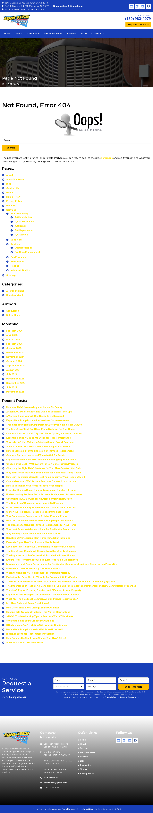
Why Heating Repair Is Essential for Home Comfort (34, 533)
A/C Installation (23, 217)
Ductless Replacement (27, 252)
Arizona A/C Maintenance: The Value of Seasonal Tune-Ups (39, 411)
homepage (107, 158)
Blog (8, 183)
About (9, 175)
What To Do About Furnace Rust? (24, 642)
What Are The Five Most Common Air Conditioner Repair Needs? (42, 598)
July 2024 (11, 374)
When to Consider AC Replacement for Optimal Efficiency (38, 572)
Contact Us (12, 188)
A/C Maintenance (24, 221)
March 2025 (13, 339)
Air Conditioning (19, 213)
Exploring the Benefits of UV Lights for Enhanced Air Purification (42, 577)
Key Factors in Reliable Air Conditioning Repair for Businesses (40, 546)
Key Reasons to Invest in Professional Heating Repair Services (41, 459)
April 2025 (12, 335)
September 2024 (15, 365)
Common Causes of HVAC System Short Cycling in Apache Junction (44, 433)
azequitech (12, 310)
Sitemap (11, 275)
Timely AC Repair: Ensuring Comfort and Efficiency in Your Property (43, 590)
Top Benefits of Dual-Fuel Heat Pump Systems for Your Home (40, 429)
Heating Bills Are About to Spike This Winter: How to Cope (38, 612)
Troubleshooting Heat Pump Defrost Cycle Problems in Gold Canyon (44, 424)
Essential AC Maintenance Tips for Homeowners (33, 568)
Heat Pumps (17, 261)
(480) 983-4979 (138, 19)
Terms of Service (127, 697)
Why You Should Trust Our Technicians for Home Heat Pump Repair (43, 472)
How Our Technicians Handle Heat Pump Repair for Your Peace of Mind (45, 477)
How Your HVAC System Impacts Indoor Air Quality (34, 407)
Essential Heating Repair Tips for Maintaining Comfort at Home (41, 490)
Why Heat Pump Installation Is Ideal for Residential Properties (40, 529)
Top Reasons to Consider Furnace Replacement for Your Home (41, 524)
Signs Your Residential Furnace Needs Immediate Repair (37, 511)
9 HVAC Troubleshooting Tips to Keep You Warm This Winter (39, 616)
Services (11, 209)
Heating (15, 265)
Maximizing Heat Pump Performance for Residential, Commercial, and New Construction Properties (61, 564)
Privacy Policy (14, 201)
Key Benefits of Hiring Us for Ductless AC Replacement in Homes (42, 594)
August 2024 (13, 369)
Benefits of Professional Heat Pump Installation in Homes (38, 538)
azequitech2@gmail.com (69, 6)
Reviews (10, 205)
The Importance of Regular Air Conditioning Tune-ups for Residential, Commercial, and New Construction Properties (71, 585)
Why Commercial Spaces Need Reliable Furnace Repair (36, 516)
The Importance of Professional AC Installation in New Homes (40, 555)
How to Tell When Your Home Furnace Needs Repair (35, 485)
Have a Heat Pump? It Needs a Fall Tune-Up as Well (34, 629)
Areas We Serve (15, 179)
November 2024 (15, 356)
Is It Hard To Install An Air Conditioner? (27, 603)
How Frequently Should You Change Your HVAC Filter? (36, 638)
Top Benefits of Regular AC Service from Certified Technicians (41, 551)
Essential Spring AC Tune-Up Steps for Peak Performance (38, 437)
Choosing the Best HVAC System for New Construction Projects (42, 463)
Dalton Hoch (13, 315)
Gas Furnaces (18, 257)
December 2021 (15, 391)
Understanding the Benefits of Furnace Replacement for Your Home (44, 494)
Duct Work (16, 239)
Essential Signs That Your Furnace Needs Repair (33, 542)
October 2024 (14, 361)
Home (9, 192)
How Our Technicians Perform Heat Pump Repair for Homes (39, 520)
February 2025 (14, 343)
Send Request (133, 687)
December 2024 (15, 352)
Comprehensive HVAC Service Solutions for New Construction (41, 481)
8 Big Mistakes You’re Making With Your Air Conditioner (36, 625)
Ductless (15, 244)
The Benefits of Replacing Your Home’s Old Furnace (35, 503)
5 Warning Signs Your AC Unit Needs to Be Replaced (35, 416)
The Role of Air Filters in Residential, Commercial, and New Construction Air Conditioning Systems (60, 581)
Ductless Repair (23, 247)
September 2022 (15, 383)
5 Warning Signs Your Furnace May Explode (30, 620)
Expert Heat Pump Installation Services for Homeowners (37, 420)
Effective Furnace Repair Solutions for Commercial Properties (41, 507)
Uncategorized (14, 295)
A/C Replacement (24, 230)
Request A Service (138, 24)
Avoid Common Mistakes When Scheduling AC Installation (38, 446)
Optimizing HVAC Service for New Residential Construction (39, 498)
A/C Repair (21, 225)
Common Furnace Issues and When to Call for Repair (35, 455)
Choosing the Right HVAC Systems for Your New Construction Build (43, 468)
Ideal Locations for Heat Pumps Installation (30, 633)
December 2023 (15, 378)
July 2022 (11, 387)
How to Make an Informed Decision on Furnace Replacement (40, 450)
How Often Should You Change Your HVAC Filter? (33, 607)
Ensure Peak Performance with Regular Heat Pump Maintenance (42, 559)
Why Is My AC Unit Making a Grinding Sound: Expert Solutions (40, 442)
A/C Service (21, 234)
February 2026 (14, 330)
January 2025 (13, 348)
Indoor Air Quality (20, 270)
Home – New (13, 196)
